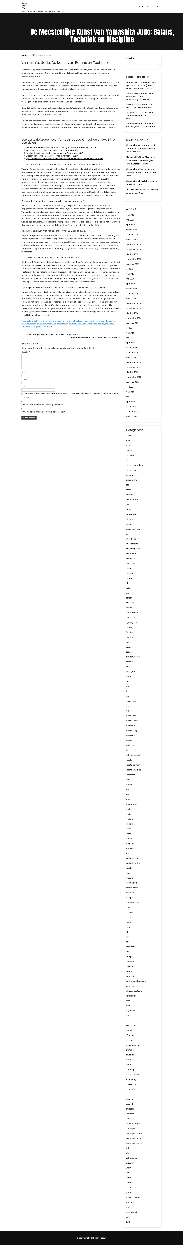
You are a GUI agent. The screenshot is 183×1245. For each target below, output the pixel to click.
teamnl (129, 1104)
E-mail (25, 382)
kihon (128, 799)
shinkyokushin (132, 1045)
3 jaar (128, 435)
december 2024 (133, 303)
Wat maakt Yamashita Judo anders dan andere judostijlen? (53, 150)
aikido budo (131, 470)
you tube (130, 1202)
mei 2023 (130, 396)
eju (127, 593)
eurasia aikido (132, 612)
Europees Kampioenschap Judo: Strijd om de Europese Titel (49, 334)
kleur (128, 828)
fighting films (132, 622)
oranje (129, 956)
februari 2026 (132, 234)
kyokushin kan (132, 858)
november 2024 (133, 308)
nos (127, 937)
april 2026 (130, 224)
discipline (73, 321)
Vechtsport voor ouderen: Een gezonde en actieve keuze (141, 172)
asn (127, 504)
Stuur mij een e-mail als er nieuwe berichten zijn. (43, 414)
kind (128, 809)
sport (128, 1064)
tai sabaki (130, 1089)
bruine (129, 524)
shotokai (130, 1050)
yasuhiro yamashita (45, 326)
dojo (128, 588)
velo (128, 1148)
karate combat (133, 765)
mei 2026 (130, 220)
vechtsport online (134, 1133)
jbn (127, 706)
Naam (24, 375)
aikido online (131, 480)
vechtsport (131, 1128)
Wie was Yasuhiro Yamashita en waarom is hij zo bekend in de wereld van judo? (62, 147)
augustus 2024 (132, 323)
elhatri (129, 598)
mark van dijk (132, 887)
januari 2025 (131, 298)
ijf (126, 691)
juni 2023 (130, 392)
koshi (128, 833)
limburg (129, 878)
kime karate (131, 804)
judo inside (130, 725)
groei (101, 321)
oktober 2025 (132, 254)
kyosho (129, 868)
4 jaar (128, 440)
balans (30, 321)
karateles (130, 774)
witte (128, 1187)
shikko (129, 1040)
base (128, 509)
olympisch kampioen (46, 323)
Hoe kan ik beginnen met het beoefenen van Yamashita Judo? (54, 153)
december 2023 (133, 362)
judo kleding (131, 730)
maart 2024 (131, 347)
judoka (112, 321)
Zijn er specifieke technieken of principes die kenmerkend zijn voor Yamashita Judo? (64, 158)
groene (129, 652)
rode (128, 1000)
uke (127, 1118)
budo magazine (133, 548)
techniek (109, 323)
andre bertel (132, 499)
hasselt (129, 661)
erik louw (130, 602)
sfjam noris (131, 1035)
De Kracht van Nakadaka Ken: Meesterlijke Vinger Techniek (139, 106)
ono (128, 951)
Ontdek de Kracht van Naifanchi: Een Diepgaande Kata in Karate (141, 125)
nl (127, 932)
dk (127, 583)
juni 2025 (130, 274)
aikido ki (129, 475)
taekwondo (131, 1084)
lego (128, 873)
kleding (129, 824)
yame (128, 1192)
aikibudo (130, 455)
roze (128, 1015)
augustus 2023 (132, 382)
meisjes (129, 897)
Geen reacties (44, 55)
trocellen (130, 1109)
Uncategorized (133, 1123)
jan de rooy (131, 701)
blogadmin (131, 145)
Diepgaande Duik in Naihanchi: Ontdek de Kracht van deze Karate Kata (142, 115)
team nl (129, 1099)
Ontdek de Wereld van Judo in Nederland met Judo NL (95, 337)
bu (127, 534)
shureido (130, 1054)
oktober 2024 (132, 313)
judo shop (130, 735)
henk (128, 666)
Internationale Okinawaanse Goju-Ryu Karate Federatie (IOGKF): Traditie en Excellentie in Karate (142, 85)
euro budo (130, 617)
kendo (129, 784)
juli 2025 (129, 269)
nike (128, 927)
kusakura (130, 848)
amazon (130, 494)
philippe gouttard (134, 991)
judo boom (131, 715)
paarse (129, 971)
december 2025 (133, 244)
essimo (129, 607)
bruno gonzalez (133, 529)
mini (128, 907)
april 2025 (130, 283)
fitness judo (131, 627)
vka (127, 1153)
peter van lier (132, 986)
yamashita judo (28, 326)
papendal (130, 976)
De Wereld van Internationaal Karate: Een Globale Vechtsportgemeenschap (139, 96)
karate (129, 760)
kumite (129, 838)
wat (128, 1172)
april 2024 (130, 342)
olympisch (130, 946)
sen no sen (131, 1025)
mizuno (129, 912)
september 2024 (134, 318)
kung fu (129, 843)
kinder (129, 814)
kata (128, 779)
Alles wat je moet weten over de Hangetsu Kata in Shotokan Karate (140, 148)
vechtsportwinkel (134, 1143)
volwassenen (132, 1158)
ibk (127, 681)
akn (127, 485)
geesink (129, 637)
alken (128, 489)
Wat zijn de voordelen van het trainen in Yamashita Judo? (52, 156)
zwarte (129, 1222)
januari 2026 (131, 239)
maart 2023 (131, 406)
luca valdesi (131, 883)
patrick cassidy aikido (136, 981)
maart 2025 (131, 288)
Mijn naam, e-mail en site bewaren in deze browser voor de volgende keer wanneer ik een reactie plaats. (72, 396)
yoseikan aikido (133, 1197)
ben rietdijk (131, 514)
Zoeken (131, 58)
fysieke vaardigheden (88, 321)
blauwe (129, 519)
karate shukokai (133, 770)
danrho (129, 573)
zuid (128, 1207)
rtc (127, 1020)
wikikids (129, 1182)
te (127, 1094)
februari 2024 (132, 352)
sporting (130, 1069)
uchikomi (130, 1113)
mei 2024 (130, 337)
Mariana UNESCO (134, 157)
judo (106, 321)
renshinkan (131, 996)
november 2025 (133, 249)
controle (64, 321)
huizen (129, 676)
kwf (127, 853)
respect (82, 323)
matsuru (130, 892)
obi (127, 941)
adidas (129, 450)
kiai (127, 789)
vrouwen (130, 1163)
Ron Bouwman (132, 189)
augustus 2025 (132, 264)
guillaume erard (133, 656)
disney (129, 578)
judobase (130, 745)
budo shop (131, 553)
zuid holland (131, 1212)
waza (128, 1177)
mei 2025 (130, 278)
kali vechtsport (133, 755)
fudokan (130, 632)
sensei (129, 1030)
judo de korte (132, 720)
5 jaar (128, 445)
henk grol (130, 671)
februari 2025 (132, 293)
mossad (129, 917)
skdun (128, 1059)
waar (128, 1168)
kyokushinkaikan (133, 863)
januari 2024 (131, 357)
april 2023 (130, 401)
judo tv (129, 740)
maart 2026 (131, 229)
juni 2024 (130, 333)
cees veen (130, 563)
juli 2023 (129, 387)
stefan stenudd (133, 1074)
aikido (128, 460)
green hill (130, 647)
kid (127, 794)
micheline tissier (133, 902)
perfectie (73, 323)
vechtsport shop (133, 1138)
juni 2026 (130, 215)
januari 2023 (131, 416)
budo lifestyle (132, 543)
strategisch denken (95, 323)
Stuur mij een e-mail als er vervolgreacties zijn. (42, 407)
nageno (129, 922)
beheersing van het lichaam (46, 321)
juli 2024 (129, 328)
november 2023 (133, 367)
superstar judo (132, 1079)
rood (128, 1005)
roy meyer (131, 1010)
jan (127, 696)
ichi (127, 686)
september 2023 (133, 377)
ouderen (130, 961)
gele (128, 642)
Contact (157, 6)
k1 (127, 750)
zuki (127, 1217)
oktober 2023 (132, 372)
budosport (131, 558)
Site (23, 389)
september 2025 (133, 259)
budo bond (131, 539)
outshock (130, 966)
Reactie (25, 352)
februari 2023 (132, 411)
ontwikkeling (62, 323)
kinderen (130, 819)
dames (129, 568)
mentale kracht (28, 323)
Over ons (143, 6)
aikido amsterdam (134, 465)
